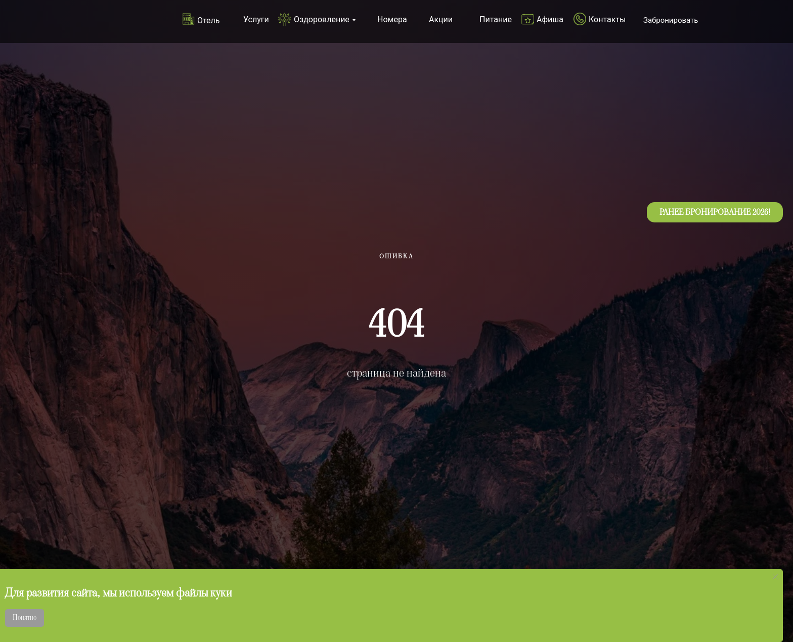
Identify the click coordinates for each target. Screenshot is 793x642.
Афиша (550, 19)
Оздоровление (321, 19)
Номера (392, 19)
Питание (495, 19)
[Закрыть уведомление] (775, 577)
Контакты (607, 19)
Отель (208, 20)
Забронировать (670, 20)
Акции (441, 19)
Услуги (256, 19)
